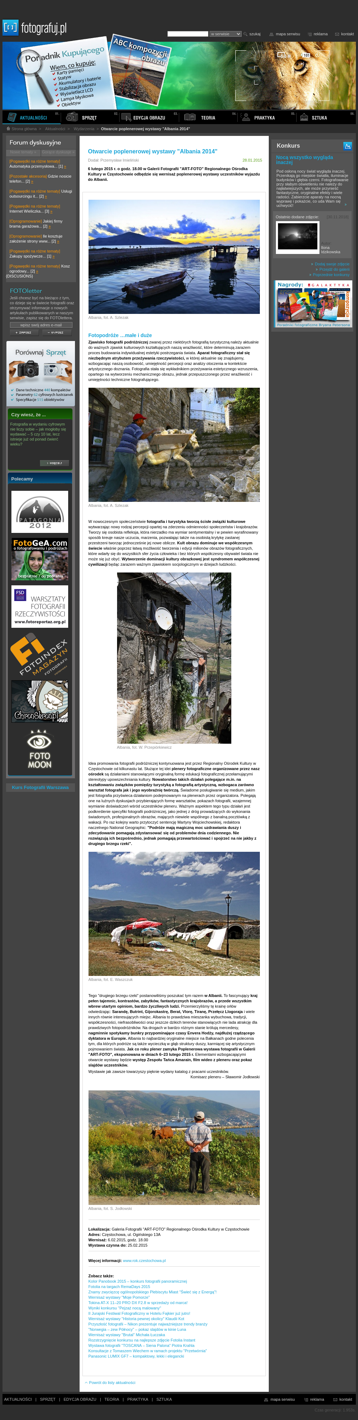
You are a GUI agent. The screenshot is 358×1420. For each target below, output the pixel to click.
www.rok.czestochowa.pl (144, 1260)
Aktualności (55, 129)
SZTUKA (164, 1399)
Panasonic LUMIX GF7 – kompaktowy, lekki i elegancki (136, 1356)
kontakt (347, 34)
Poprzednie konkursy (329, 275)
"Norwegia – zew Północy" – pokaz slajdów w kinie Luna (137, 1329)
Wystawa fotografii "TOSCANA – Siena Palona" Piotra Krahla (142, 1345)
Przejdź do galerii (332, 269)
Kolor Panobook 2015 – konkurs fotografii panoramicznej (138, 1281)
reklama (321, 34)
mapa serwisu (288, 34)
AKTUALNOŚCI (18, 1399)
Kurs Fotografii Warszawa (40, 787)
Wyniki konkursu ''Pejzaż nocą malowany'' (125, 1308)
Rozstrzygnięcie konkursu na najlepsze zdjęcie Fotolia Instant (142, 1340)
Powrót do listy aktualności (110, 1382)
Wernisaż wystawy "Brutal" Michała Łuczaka (127, 1335)
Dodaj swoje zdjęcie (330, 264)
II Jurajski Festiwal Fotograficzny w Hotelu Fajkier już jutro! (139, 1313)
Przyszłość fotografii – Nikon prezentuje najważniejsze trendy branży (148, 1324)
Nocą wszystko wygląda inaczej (304, 159)
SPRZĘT (47, 1399)
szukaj (255, 34)
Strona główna (21, 129)
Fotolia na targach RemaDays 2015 (119, 1286)
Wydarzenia (84, 129)
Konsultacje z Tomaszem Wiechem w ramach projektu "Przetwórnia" (148, 1351)
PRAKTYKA (137, 1399)
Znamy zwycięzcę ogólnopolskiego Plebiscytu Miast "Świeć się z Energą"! (153, 1292)
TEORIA (112, 1399)
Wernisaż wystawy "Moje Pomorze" (119, 1297)
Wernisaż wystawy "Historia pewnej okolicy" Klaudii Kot (137, 1319)
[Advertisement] (312, 447)
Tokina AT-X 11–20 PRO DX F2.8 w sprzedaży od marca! (138, 1303)
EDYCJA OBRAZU (80, 1399)
